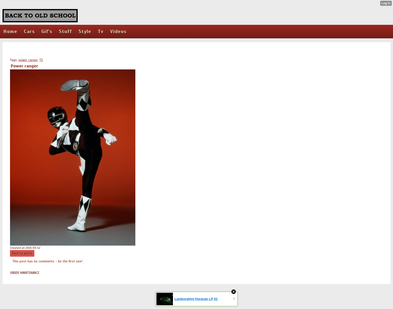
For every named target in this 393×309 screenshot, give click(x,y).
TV (41, 60)
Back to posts (22, 253)
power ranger (28, 60)
